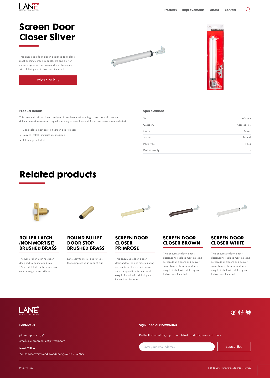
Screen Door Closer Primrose (131, 243)
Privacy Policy (26, 368)
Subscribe (234, 347)
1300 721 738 (36, 335)
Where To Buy (48, 80)
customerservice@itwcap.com (46, 341)
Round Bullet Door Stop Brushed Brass (86, 243)
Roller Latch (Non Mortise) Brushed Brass (38, 243)
